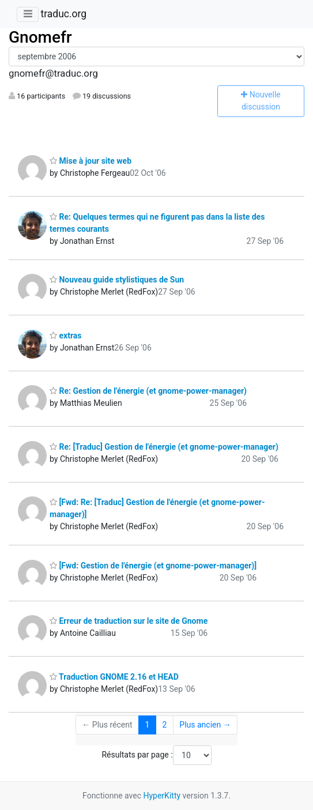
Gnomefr (40, 37)
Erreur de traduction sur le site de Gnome (129, 621)
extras (65, 335)
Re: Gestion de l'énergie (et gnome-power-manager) (148, 390)
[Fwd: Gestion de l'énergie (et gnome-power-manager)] (153, 565)
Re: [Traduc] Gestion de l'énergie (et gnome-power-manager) (164, 446)
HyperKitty (161, 795)
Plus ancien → (205, 724)
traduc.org (63, 14)
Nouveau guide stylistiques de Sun (117, 279)
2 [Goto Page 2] (164, 724)
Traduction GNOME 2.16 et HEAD (114, 676)
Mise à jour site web (90, 160)
